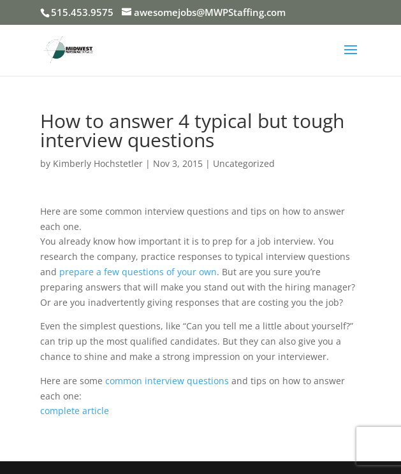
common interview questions (167, 381)
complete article (74, 411)
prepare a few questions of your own (138, 272)
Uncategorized (244, 163)
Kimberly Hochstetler (98, 163)
